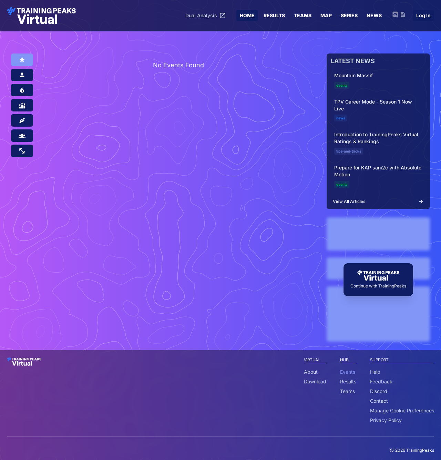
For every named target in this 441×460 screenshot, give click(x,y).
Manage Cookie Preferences (402, 410)
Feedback (381, 381)
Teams (347, 391)
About (311, 372)
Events (347, 372)
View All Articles (378, 201)
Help (375, 372)
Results (348, 381)
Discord (378, 391)
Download (315, 381)
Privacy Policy (386, 420)
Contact (379, 401)
